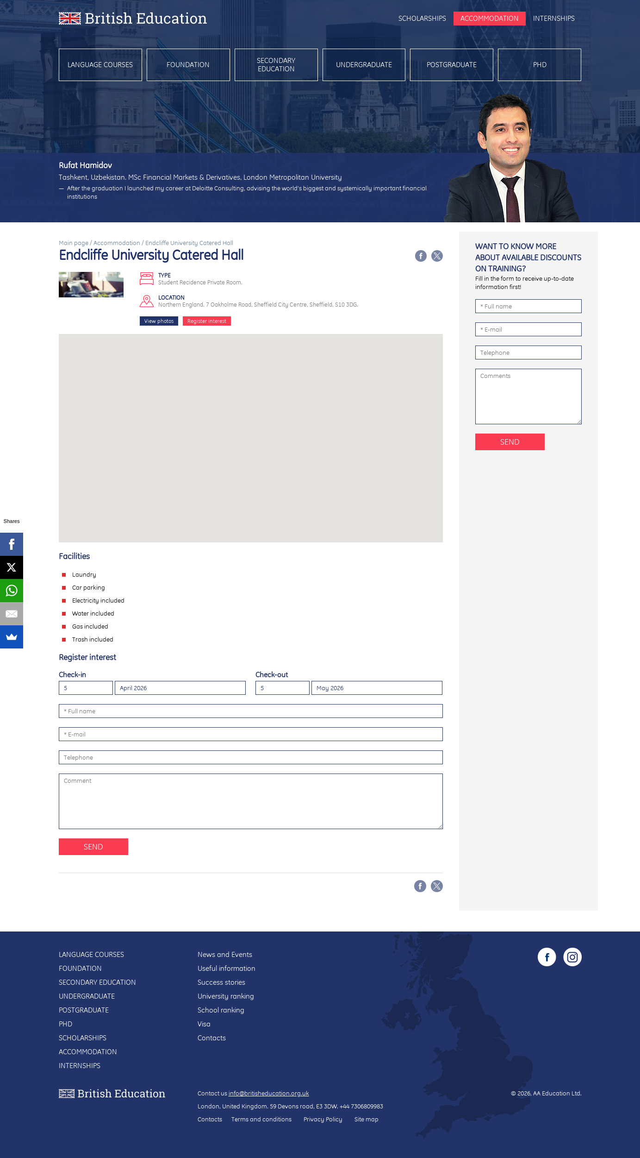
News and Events (225, 954)
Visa (204, 1024)
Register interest (206, 321)
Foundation (188, 64)
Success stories (221, 982)
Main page (73, 242)
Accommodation (489, 18)
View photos (159, 321)
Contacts (212, 1037)
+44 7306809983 (361, 1106)
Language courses (100, 64)
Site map (366, 1119)
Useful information (226, 968)
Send (93, 846)
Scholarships (422, 18)
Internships (554, 18)
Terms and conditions (261, 1119)
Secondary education (276, 64)
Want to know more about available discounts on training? (528, 257)
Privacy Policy (323, 1119)
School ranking (221, 1010)
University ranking (226, 996)
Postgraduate (452, 64)
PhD (540, 64)
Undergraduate (364, 64)
